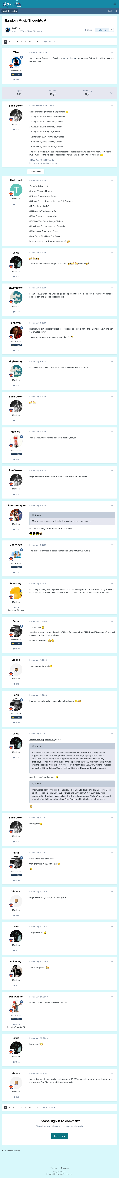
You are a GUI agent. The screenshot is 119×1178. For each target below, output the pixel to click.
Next (31, 42)
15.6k (16, 529)
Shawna (16, 322)
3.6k (16, 684)
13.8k (16, 276)
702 (16, 985)
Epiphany (15, 961)
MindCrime (16, 996)
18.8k (16, 572)
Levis (16, 252)
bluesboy (15, 583)
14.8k (16, 350)
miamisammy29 (16, 505)
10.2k (16, 204)
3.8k (16, 80)
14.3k (16, 129)
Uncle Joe (16, 544)
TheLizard (16, 180)
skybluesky (16, 287)
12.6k (16, 312)
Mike (17, 28)
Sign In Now (59, 1136)
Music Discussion (34, 31)
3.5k (16, 459)
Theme (54, 1168)
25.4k (16, 649)
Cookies (65, 1168)
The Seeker (16, 105)
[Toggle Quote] (33, 515)
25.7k (16, 1024)
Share (88, 30)
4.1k (16, 607)
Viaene (16, 659)
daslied (15, 431)
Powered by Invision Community (59, 1174)
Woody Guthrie (70, 58)
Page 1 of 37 (49, 42)
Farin (16, 621)
